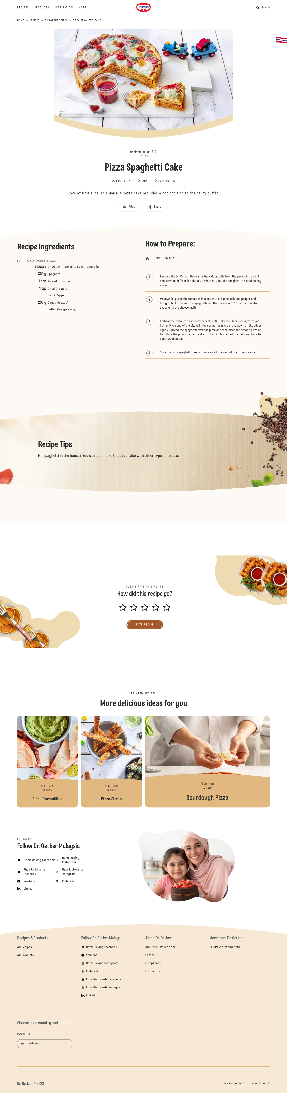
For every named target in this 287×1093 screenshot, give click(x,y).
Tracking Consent (233, 1083)
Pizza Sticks (111, 761)
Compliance (153, 963)
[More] (85, 7)
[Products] (44, 7)
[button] (143, 145)
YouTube (91, 955)
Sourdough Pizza (207, 761)
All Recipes (24, 947)
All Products (25, 955)
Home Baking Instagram (102, 963)
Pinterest (92, 971)
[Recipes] (25, 7)
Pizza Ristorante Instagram (104, 987)
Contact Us (152, 971)
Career (149, 955)
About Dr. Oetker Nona (160, 947)
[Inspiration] (67, 7)
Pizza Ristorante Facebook (103, 979)
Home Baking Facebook (101, 947)
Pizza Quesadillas (47, 761)
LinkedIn (91, 995)
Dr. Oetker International (225, 947)
